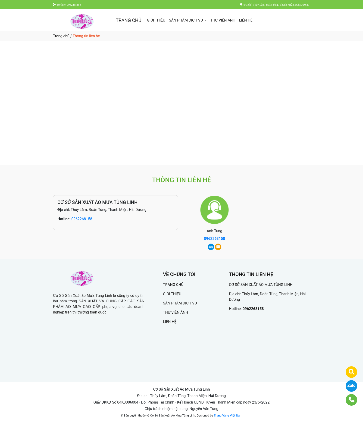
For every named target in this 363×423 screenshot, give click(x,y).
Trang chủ (61, 36)
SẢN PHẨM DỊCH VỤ (186, 20)
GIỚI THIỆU (156, 20)
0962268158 (81, 219)
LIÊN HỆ (246, 20)
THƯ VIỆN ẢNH (222, 20)
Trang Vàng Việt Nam (228, 415)
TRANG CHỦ (128, 20)
